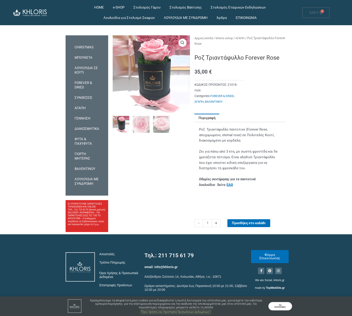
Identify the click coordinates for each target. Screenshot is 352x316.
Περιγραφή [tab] (207, 118)
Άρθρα (222, 18)
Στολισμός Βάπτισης (185, 7)
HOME (99, 7)
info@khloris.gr (166, 267)
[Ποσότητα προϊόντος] (207, 223)
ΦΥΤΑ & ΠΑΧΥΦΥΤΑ (83, 141)
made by (270, 288)
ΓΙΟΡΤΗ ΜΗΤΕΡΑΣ (82, 156)
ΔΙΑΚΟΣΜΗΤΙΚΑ (87, 129)
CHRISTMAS (84, 47)
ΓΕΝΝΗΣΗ (82, 118)
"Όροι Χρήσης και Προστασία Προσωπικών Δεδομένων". (176, 312)
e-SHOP (118, 7)
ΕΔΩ (229, 185)
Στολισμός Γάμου (146, 7)
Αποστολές (107, 254)
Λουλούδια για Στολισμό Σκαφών (129, 18)
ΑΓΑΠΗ (80, 108)
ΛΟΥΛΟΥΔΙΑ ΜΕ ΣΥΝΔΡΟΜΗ (186, 18)
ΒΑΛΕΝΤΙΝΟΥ (85, 169)
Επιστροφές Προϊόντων (115, 285)
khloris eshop (227, 38)
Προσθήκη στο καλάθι (249, 223)
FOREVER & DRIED (83, 85)
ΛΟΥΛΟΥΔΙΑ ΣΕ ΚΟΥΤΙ (86, 70)
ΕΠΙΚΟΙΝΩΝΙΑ (246, 18)
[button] (182, 43)
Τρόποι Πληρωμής (112, 262)
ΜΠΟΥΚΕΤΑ (83, 58)
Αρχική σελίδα (205, 38)
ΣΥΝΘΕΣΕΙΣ (83, 98)
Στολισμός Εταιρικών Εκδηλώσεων (238, 7)
